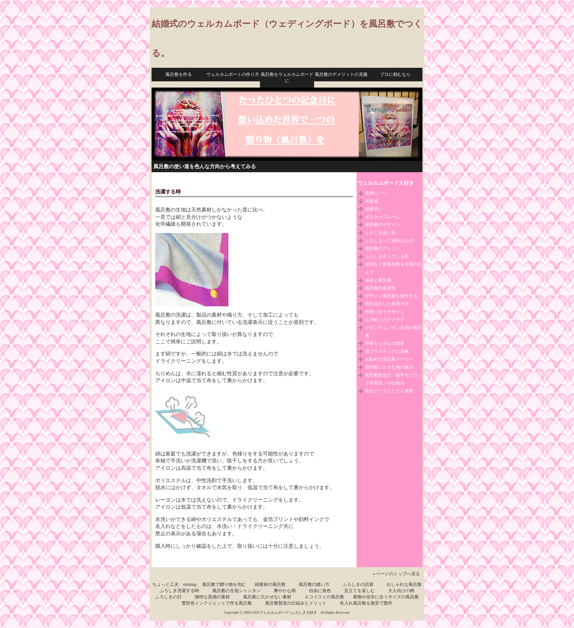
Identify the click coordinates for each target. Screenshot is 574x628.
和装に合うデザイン (385, 311)
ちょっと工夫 (165, 584)
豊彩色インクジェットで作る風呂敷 (217, 603)
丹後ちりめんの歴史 (385, 343)
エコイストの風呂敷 (324, 596)
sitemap (190, 584)
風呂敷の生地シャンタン (236, 590)
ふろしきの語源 (358, 584)
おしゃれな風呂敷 (404, 584)
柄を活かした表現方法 (387, 303)
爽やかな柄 (285, 590)
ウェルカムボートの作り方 (232, 74)
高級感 (371, 201)
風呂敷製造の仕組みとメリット (296, 603)
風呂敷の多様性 (380, 288)
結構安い (374, 208)
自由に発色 (320, 590)
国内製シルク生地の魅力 (389, 367)
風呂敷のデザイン (382, 224)
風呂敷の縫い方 (314, 584)
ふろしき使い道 (380, 232)
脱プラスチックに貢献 (387, 351)
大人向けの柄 (401, 590)
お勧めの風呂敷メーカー (389, 359)
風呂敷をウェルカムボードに (287, 77)
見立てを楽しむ (359, 590)
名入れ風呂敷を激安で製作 (366, 603)
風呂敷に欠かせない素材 (267, 596)
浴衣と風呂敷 (378, 280)
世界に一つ (376, 193)
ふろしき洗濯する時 (179, 590)
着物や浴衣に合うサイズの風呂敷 (386, 596)
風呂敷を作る (178, 74)
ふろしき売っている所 (387, 256)
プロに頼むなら (395, 74)
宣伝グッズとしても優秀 (389, 391)
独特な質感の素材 (212, 596)
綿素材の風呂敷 (270, 584)
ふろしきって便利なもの (389, 240)
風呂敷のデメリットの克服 (341, 74)
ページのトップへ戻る (398, 573)
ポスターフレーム (382, 216)
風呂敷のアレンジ (382, 248)
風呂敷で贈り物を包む (224, 584)
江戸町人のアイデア (385, 319)
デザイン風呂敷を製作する (391, 296)
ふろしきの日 (168, 596)
